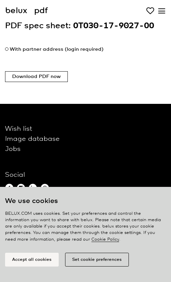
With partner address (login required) (57, 49)
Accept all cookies (32, 259)
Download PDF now (36, 76)
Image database (32, 139)
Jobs (13, 149)
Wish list (18, 129)
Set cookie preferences (97, 259)
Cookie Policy (105, 239)
